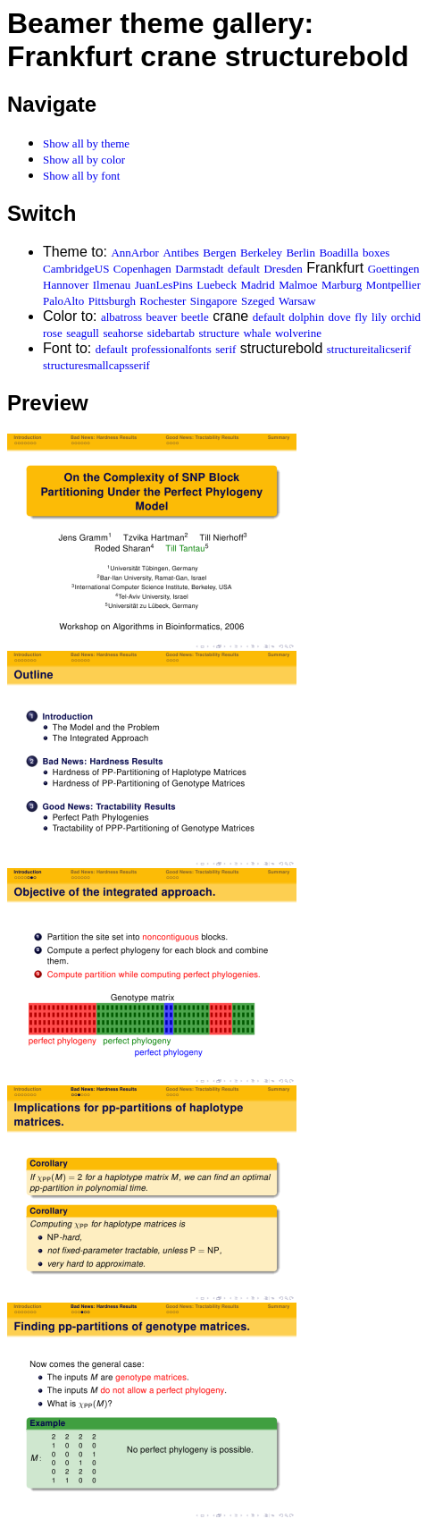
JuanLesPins (164, 284)
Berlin (300, 252)
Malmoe (298, 284)
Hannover (65, 284)
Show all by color (84, 159)
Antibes (180, 252)
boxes (376, 252)
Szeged (258, 301)
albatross (121, 317)
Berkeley (261, 252)
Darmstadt (199, 268)
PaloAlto (63, 301)
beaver (162, 317)
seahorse (123, 333)
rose (53, 333)
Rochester (162, 301)
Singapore (214, 301)
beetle (195, 317)
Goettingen (394, 268)
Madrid (257, 284)
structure (219, 333)
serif (225, 349)
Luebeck (216, 284)
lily (379, 317)
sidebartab (171, 333)
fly (361, 317)
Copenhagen (142, 268)
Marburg (341, 284)
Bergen (219, 252)
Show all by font (81, 175)
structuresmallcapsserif (96, 365)
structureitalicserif (369, 349)
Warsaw (297, 301)
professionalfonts (171, 349)
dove (339, 317)
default (244, 268)
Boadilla (338, 252)
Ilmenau (112, 284)
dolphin (306, 317)
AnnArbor (134, 252)
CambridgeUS (76, 268)
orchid (406, 317)
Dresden (282, 268)
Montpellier (393, 284)
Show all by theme (86, 143)
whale (257, 333)
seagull (82, 333)
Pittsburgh (112, 301)
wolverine (298, 333)
